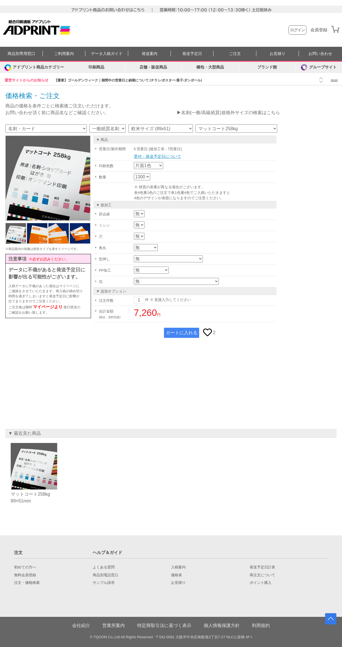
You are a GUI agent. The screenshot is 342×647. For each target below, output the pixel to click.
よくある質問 (104, 567)
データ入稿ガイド (107, 54)
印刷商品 (96, 67)
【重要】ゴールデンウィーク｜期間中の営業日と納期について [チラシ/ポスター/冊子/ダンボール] (128, 80)
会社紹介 (81, 625)
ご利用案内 (64, 54)
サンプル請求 (104, 583)
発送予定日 (192, 54)
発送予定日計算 (262, 567)
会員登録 (318, 30)
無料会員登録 (25, 575)
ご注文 (235, 54)
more (334, 80)
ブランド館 (267, 67)
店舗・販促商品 (153, 67)
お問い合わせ (320, 54)
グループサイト (319, 67)
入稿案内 (178, 567)
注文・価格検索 (27, 583)
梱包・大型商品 (210, 67)
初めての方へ (25, 567)
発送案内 (149, 54)
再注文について (262, 575)
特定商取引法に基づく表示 (164, 625)
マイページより (48, 306)
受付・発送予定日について (157, 156)
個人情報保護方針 (222, 625)
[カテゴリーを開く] (34, 67)
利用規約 (261, 625)
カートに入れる (181, 332)
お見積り (277, 54)
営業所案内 (113, 625)
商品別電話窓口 (105, 575)
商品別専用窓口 (21, 54)
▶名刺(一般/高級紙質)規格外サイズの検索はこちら (228, 112)
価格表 (176, 575)
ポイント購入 (261, 583)
